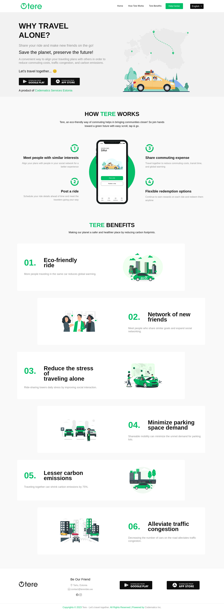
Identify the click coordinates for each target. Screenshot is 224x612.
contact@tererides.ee (81, 589)
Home (120, 6)
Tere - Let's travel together (95, 607)
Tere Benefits (155, 6)
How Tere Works (136, 6)
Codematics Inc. (153, 607)
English (196, 6)
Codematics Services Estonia (53, 90)
